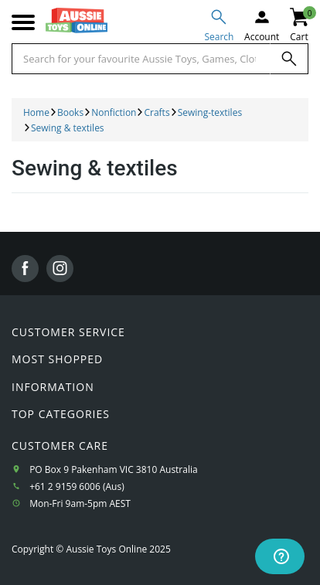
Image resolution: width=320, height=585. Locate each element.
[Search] (289, 58)
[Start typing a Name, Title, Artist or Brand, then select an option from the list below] (141, 58)
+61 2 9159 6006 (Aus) (76, 486)
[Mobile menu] (23, 23)
